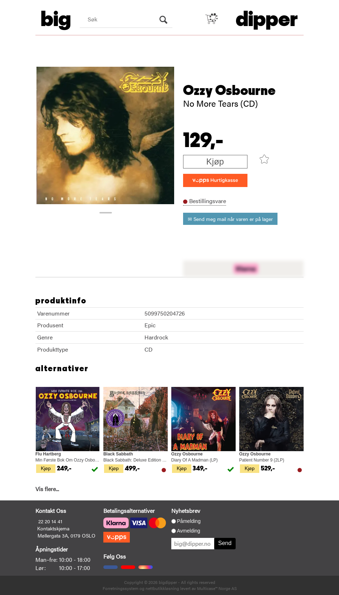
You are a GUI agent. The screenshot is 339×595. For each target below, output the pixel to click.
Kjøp (215, 161)
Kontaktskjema (53, 528)
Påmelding (189, 521)
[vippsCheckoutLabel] (215, 180)
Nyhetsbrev (185, 510)
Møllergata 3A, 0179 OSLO (66, 535)
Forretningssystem (120, 588)
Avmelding (188, 531)
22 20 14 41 (50, 521)
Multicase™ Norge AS (217, 588)
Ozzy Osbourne (229, 91)
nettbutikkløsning (162, 588)
